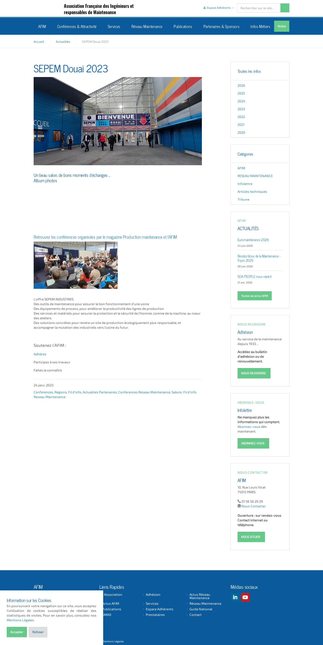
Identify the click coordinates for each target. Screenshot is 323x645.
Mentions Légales (113, 640)
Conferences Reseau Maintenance (144, 392)
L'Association (112, 594)
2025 (241, 93)
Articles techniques (252, 191)
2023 (241, 109)
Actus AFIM (110, 603)
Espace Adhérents (159, 608)
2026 (241, 85)
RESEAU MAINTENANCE (255, 176)
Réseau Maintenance (146, 26)
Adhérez (40, 354)
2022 (241, 117)
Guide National (201, 608)
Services (114, 26)
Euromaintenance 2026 (253, 239)
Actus (282, 26)
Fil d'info (74, 392)
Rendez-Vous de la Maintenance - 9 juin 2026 (259, 258)
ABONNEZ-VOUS (252, 443)
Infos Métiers (260, 26)
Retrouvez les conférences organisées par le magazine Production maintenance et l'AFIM (105, 236)
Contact (196, 614)
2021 (241, 124)
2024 (241, 101)
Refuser (38, 632)
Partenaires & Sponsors (221, 26)
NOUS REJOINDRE (253, 373)
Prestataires (155, 614)
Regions (61, 392)
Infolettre (245, 184)
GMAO (106, 614)
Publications (183, 26)
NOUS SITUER (250, 536)
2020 (241, 132)
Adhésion (245, 331)
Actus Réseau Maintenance (200, 595)
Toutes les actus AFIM (254, 295)
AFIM (52, 8)
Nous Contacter (254, 505)
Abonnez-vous (249, 426)
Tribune (243, 199)
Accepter (16, 632)
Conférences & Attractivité (76, 26)
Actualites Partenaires (100, 392)
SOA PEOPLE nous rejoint (255, 276)
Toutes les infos (249, 71)
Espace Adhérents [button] (218, 7)
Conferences (43, 392)
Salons (177, 392)
